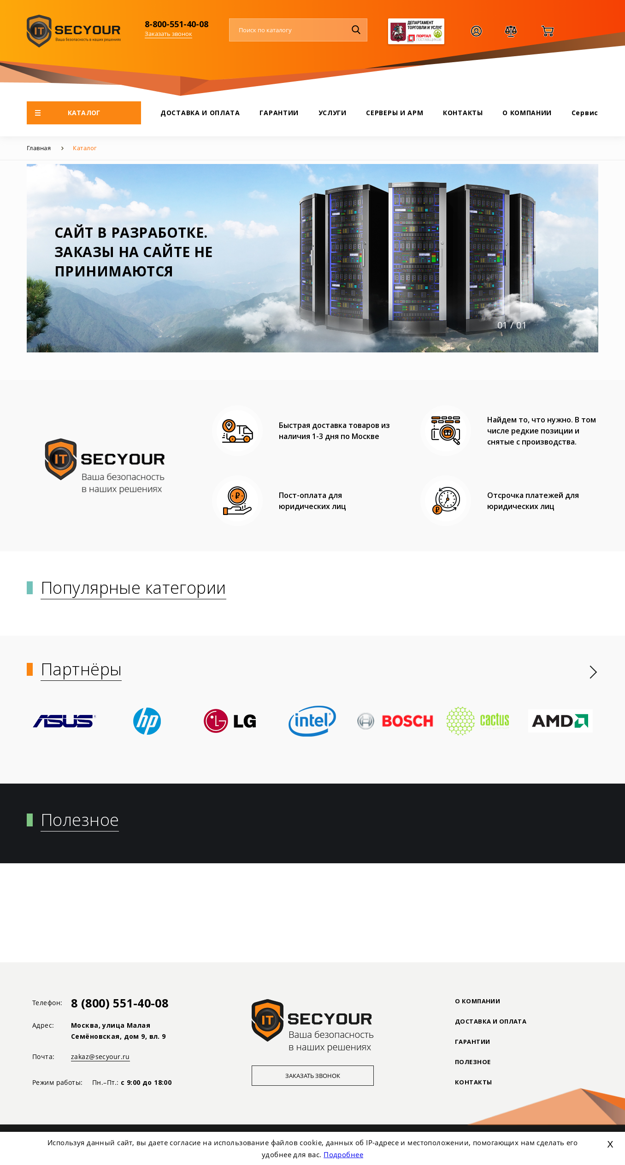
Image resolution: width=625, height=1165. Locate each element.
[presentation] (593, 672)
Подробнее (343, 1154)
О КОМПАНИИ (527, 112)
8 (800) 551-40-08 (119, 1003)
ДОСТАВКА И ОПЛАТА (200, 112)
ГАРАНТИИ (279, 112)
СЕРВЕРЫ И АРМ (394, 112)
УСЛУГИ (332, 112)
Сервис (585, 112)
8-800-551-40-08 (176, 23)
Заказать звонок (168, 33)
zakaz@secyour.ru (100, 1056)
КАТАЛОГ (67, 112)
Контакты (473, 1082)
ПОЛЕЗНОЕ (472, 1062)
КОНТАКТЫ (463, 112)
